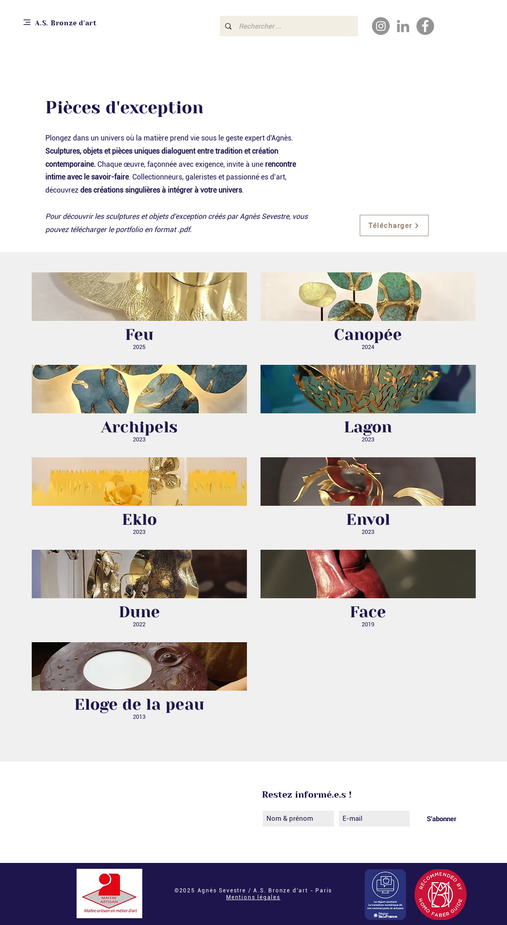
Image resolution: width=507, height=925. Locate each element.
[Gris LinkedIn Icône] (403, 26)
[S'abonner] (441, 819)
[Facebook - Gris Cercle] (425, 26)
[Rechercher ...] (288, 26)
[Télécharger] (394, 225)
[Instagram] (381, 26)
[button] (27, 22)
